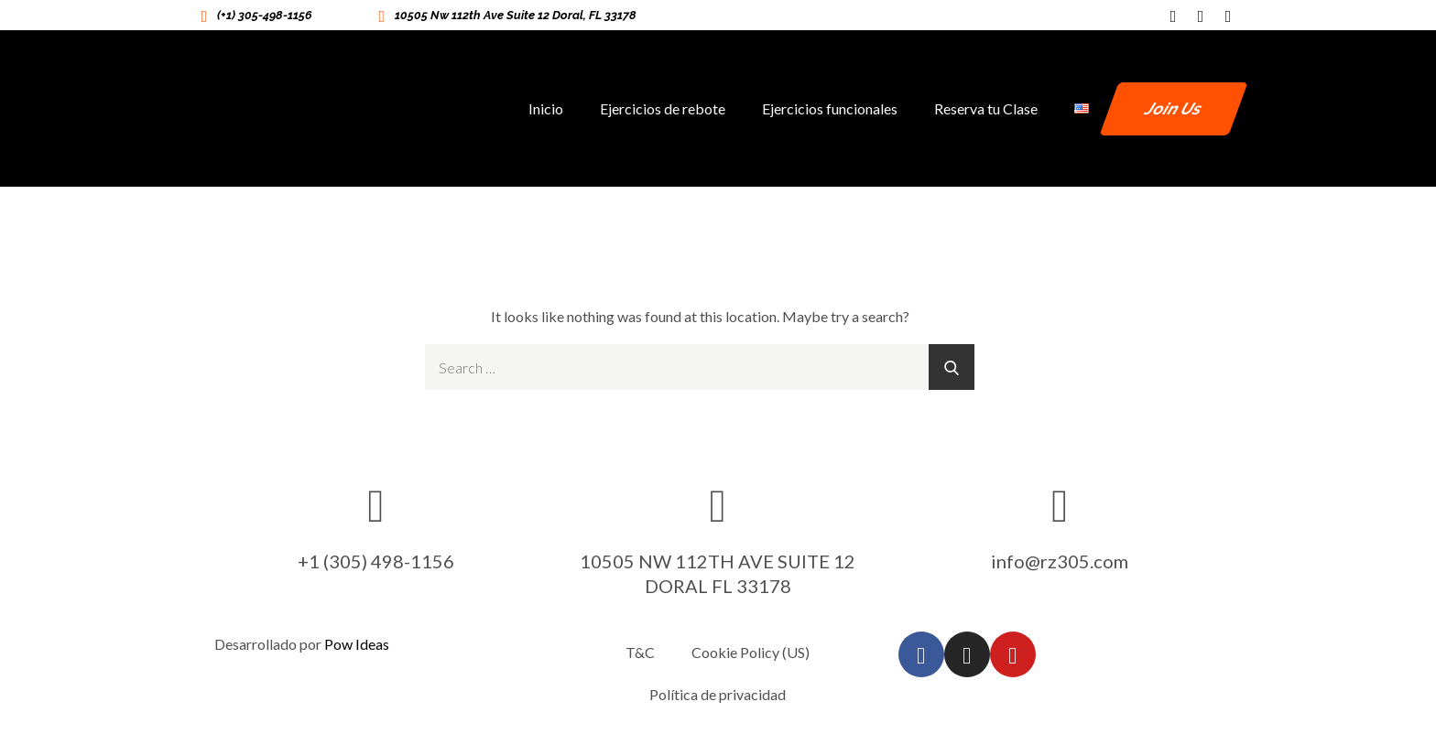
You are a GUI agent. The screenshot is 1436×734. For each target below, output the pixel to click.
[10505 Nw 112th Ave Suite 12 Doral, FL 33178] (382, 15)
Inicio (545, 108)
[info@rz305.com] (1059, 504)
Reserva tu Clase (986, 108)
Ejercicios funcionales (830, 108)
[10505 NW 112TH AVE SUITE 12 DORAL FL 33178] (718, 504)
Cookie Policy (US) (750, 652)
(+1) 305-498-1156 (264, 15)
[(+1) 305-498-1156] (204, 15)
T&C (640, 652)
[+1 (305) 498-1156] (376, 504)
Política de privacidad (717, 694)
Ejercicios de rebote (662, 108)
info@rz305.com (1059, 561)
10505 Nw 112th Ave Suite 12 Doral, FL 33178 (515, 15)
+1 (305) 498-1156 (376, 561)
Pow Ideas (356, 644)
